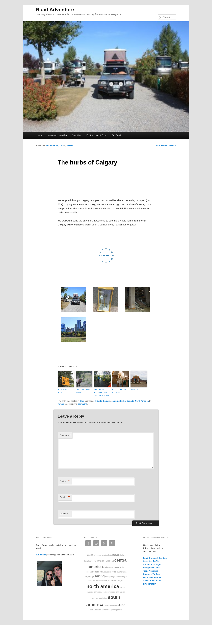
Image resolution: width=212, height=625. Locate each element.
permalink (82, 404)
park (96, 592)
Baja (110, 555)
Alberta (98, 401)
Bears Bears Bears (63, 391)
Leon (104, 581)
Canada (130, 401)
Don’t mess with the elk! (83, 391)
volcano (98, 610)
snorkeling (103, 598)
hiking (100, 576)
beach (116, 554)
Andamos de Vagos (152, 564)
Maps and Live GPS (57, 135)
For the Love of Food (96, 135)
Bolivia (122, 555)
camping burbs (118, 401)
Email (65, 497)
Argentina (104, 555)
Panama (90, 592)
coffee (110, 567)
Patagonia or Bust (151, 568)
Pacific (123, 587)
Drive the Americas (152, 577)
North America (142, 401)
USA (122, 605)
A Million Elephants (152, 580)
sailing (119, 592)
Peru (108, 592)
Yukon (119, 610)
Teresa (70, 145)
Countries (76, 135)
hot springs (110, 577)
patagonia (102, 592)
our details (41, 555)
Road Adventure (55, 9)
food (114, 572)
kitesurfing (120, 577)
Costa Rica (98, 572)
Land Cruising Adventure (155, 558)
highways (89, 576)
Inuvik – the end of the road (120, 391)
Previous (161, 145)
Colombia (119, 567)
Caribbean (109, 561)
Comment (65, 435)
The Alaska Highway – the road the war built (101, 392)
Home (39, 135)
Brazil (86, 561)
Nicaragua (119, 580)
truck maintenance (111, 605)
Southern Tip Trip (151, 574)
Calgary (106, 401)
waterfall (105, 610)
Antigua (97, 555)
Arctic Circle (136, 389)
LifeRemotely (149, 584)
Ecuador (107, 572)
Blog (82, 401)
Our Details (117, 135)
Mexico (109, 580)
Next (172, 145)
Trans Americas (150, 571)
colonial (89, 572)
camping (92, 561)
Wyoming (113, 610)
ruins (113, 592)
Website (64, 513)
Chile (105, 567)
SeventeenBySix (151, 561)
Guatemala (121, 572)
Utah (92, 610)
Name (65, 481)
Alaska (89, 555)
